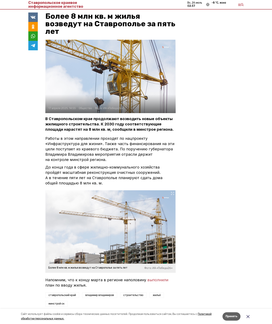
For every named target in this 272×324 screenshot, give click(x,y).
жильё (157, 295)
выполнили (157, 280)
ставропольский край (62, 295)
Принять (231, 316)
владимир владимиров (99, 295)
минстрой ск (56, 303)
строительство (133, 295)
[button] (110, 76)
